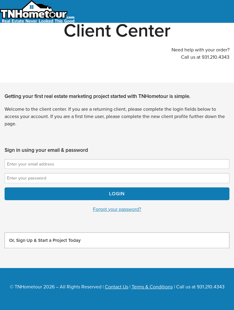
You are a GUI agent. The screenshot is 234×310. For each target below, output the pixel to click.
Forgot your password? (117, 209)
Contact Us (116, 287)
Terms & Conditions (152, 287)
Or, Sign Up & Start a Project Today (44, 240)
